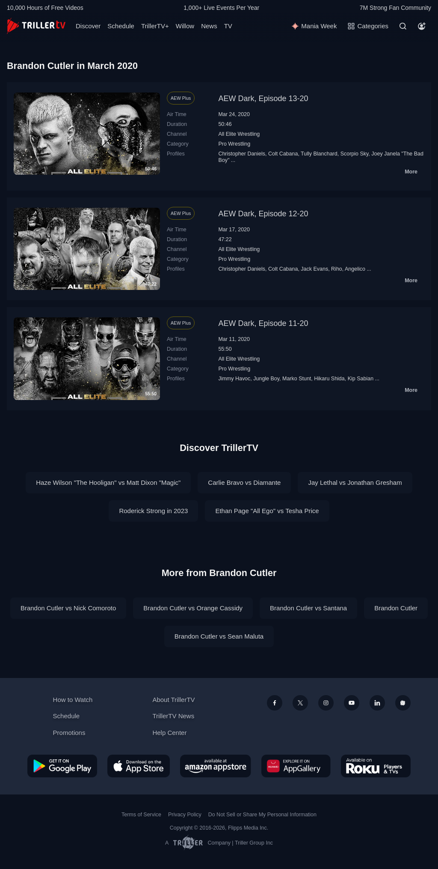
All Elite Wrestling (239, 134)
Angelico (355, 269)
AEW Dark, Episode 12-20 (263, 213)
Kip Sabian (360, 379)
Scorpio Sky (354, 154)
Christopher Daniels (241, 154)
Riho (336, 269)
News (209, 26)
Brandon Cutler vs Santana (308, 608)
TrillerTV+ (155, 26)
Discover (88, 26)
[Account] (421, 26)
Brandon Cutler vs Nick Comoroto (68, 608)
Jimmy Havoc (234, 379)
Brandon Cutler (395, 608)
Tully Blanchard (319, 154)
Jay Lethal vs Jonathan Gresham (355, 482)
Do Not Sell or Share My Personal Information (262, 815)
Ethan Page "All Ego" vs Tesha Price (267, 510)
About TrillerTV (173, 699)
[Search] (403, 26)
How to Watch (73, 699)
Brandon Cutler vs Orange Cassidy (193, 608)
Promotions (69, 732)
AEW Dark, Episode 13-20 (263, 98)
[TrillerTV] (36, 25)
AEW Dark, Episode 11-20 (263, 323)
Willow (185, 26)
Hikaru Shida (329, 379)
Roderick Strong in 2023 (153, 510)
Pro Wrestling (234, 144)
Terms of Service (141, 815)
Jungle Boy (266, 379)
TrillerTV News (173, 716)
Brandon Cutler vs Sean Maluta (219, 636)
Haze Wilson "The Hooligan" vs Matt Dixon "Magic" (108, 482)
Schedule (120, 26)
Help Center (169, 732)
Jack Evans (314, 269)
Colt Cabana (283, 154)
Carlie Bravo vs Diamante (244, 482)
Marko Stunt (296, 379)
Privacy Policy (184, 815)
